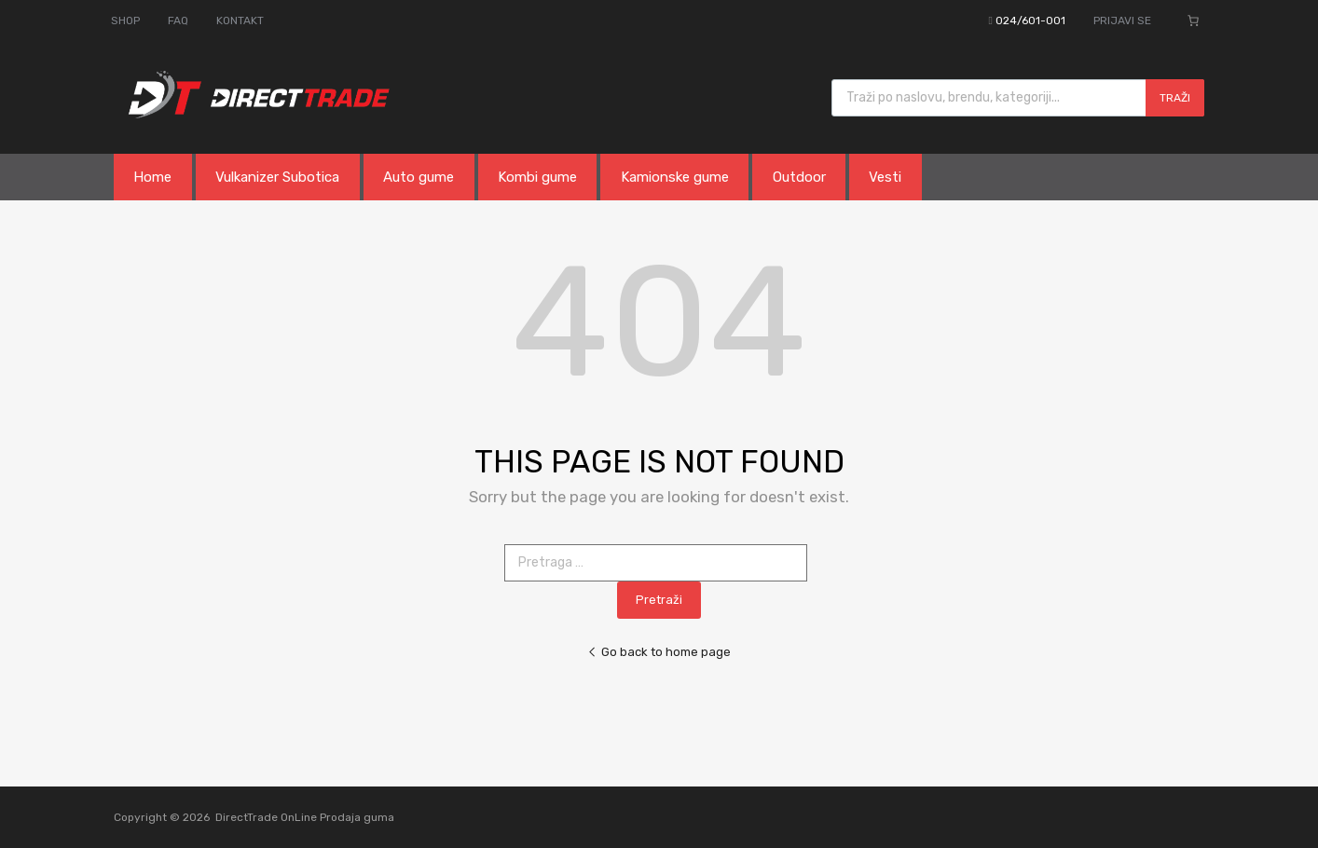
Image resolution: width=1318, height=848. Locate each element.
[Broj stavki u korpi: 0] (1193, 20)
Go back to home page (659, 652)
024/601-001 (1030, 20)
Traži (1175, 97)
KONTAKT (240, 20)
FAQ (178, 20)
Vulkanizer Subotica (277, 177)
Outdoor (799, 177)
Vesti (885, 177)
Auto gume (418, 177)
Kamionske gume (675, 177)
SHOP (125, 20)
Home (152, 177)
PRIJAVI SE (1122, 20)
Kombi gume (537, 177)
